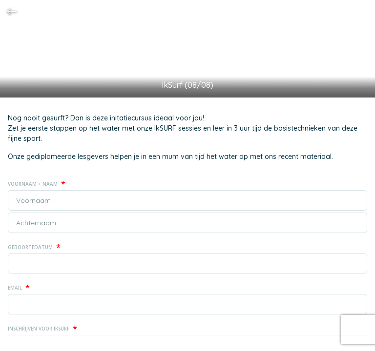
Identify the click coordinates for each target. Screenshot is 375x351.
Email (19, 287)
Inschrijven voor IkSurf (42, 328)
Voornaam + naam (36, 183)
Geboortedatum (34, 247)
